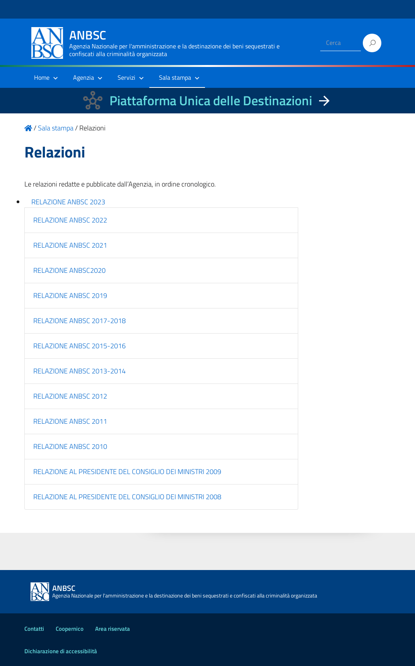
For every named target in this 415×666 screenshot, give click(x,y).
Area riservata (112, 628)
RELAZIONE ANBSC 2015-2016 (79, 346)
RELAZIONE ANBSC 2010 (70, 446)
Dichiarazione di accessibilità (60, 651)
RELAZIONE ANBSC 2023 (68, 202)
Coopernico (70, 628)
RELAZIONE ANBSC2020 (69, 270)
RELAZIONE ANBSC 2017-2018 (79, 320)
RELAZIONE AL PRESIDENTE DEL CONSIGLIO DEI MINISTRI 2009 (127, 471)
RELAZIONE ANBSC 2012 (70, 396)
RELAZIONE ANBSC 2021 (70, 245)
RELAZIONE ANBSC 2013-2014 (79, 371)
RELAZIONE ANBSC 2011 (70, 421)
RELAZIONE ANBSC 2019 (70, 295)
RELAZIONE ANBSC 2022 (70, 220)
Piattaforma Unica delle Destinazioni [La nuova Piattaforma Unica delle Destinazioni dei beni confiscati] (210, 100)
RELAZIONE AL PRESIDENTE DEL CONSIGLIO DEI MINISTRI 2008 (127, 496)
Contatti (34, 628)
